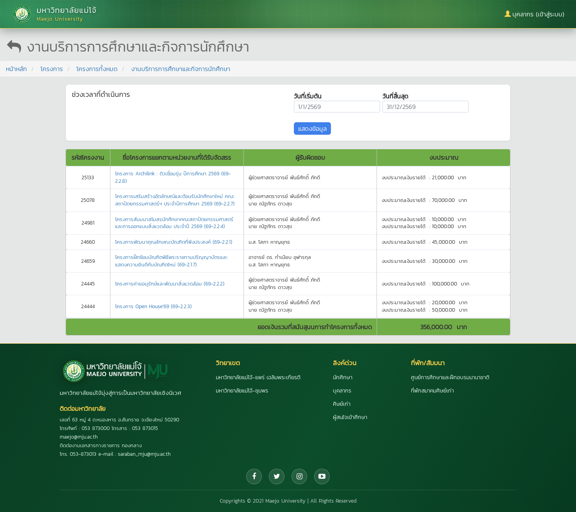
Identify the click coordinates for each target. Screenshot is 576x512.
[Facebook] (254, 476)
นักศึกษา (342, 377)
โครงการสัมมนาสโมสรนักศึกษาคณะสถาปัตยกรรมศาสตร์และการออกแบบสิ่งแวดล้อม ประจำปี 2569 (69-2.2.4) (174, 223)
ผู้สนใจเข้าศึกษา (350, 417)
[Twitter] (276, 476)
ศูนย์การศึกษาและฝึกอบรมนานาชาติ (450, 377)
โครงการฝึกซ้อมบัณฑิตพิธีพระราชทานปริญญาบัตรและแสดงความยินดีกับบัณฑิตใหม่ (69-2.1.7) (171, 260)
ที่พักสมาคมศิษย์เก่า (432, 391)
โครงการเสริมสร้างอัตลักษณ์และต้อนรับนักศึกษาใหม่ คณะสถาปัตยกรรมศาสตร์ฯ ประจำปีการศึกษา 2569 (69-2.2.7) (175, 200)
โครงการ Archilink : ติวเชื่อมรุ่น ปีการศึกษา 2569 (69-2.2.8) (173, 177)
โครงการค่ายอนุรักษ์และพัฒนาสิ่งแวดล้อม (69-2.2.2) (169, 283)
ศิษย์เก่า (341, 404)
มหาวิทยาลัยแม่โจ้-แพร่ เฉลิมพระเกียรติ (258, 377)
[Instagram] (299, 476)
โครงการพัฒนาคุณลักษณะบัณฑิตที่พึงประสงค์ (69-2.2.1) (173, 242)
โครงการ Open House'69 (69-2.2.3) (153, 306)
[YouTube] (322, 476)
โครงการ (52, 68)
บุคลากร (342, 391)
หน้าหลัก (16, 68)
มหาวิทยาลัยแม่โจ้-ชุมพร (242, 391)
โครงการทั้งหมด (96, 68)
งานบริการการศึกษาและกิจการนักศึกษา (180, 68)
